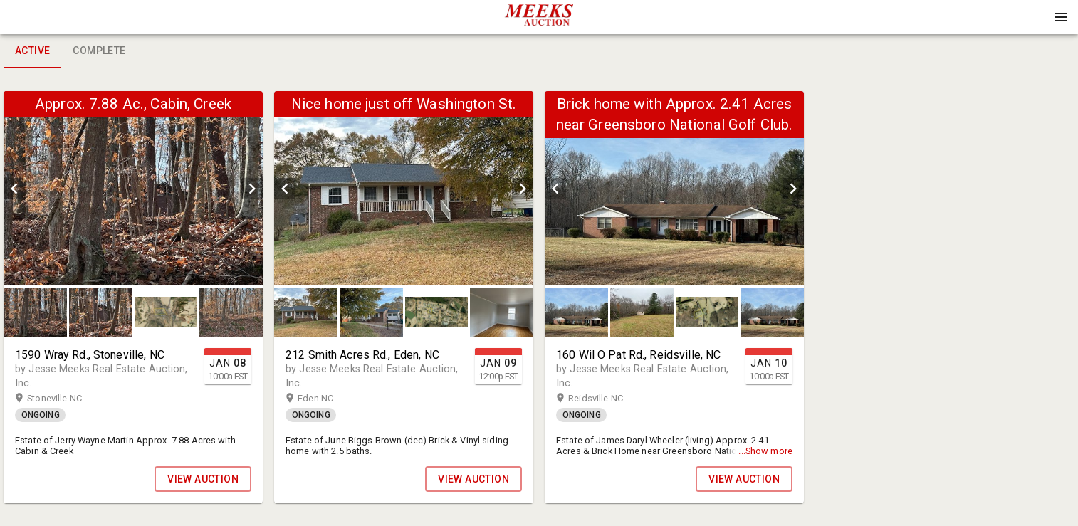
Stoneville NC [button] (68, 398)
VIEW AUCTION (203, 479)
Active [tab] (32, 51)
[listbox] (133, 188)
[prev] (14, 188)
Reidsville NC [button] (609, 398)
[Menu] (1061, 17)
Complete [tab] (99, 51)
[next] (252, 188)
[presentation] (539, 17)
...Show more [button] (765, 451)
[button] (539, 22)
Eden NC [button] (329, 398)
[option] (133, 188)
